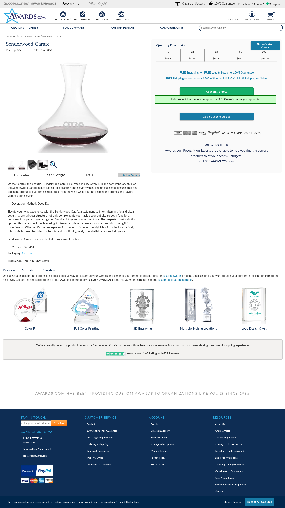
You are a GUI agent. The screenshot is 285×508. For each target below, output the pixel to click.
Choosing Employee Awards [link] (229, 464)
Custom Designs (122, 27)
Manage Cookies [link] (159, 450)
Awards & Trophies (24, 27)
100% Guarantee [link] (102, 430)
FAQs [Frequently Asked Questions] (89, 175)
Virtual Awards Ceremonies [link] (229, 471)
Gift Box (27, 253)
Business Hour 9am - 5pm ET (38, 448)
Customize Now (216, 91)
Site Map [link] (219, 491)
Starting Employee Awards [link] (228, 444)
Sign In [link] (154, 424)
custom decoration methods (175, 279)
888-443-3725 (32, 440)
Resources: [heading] (223, 417)
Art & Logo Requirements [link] (100, 437)
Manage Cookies (232, 501)
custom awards (172, 275)
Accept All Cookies (259, 501)
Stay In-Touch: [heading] (33, 417)
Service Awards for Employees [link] (230, 484)
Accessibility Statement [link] (99, 464)
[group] (232, 13)
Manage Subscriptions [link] (162, 444)
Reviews (171, 353)
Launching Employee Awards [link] (230, 450)
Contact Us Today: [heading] (37, 431)
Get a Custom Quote (265, 46)
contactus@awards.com (35, 455)
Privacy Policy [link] (158, 457)
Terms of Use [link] (157, 464)
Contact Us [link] (92, 424)
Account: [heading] (157, 417)
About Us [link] (220, 424)
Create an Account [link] (160, 430)
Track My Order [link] (95, 457)
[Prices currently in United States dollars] (229, 13)
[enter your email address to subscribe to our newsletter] (36, 423)
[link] (191, 3)
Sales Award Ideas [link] (224, 477)
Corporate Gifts (172, 27)
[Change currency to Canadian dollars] (235, 13)
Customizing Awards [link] (225, 437)
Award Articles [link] (222, 430)
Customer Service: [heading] (101, 417)
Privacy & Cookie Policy (128, 501)
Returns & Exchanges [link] (98, 450)
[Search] (279, 28)
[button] (16, 3)
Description (22, 175)
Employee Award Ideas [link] (226, 457)
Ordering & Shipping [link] (97, 444)
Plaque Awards (74, 27)
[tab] (22, 175)
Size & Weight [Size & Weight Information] (56, 175)
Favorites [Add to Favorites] (131, 175)
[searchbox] (241, 28)
